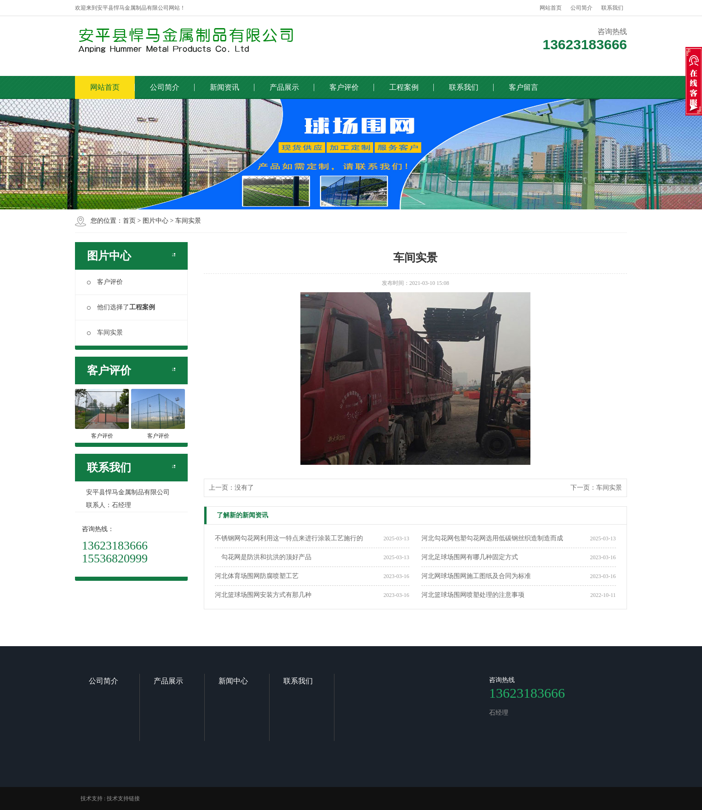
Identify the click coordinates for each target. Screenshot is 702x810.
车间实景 (188, 220)
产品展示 (284, 87)
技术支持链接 (123, 798)
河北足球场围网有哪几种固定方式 (469, 557)
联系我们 (612, 8)
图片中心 (155, 220)
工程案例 (404, 87)
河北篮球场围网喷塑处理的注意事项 (472, 594)
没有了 (244, 487)
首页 (129, 220)
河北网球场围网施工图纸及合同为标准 (476, 576)
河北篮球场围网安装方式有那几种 (263, 594)
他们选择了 (121, 307)
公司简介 (581, 8)
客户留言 (523, 87)
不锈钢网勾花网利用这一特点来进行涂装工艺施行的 (289, 538)
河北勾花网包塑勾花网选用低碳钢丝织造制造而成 (492, 538)
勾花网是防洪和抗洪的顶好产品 (263, 557)
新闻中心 (233, 681)
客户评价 (344, 87)
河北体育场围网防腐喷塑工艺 (257, 576)
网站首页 (551, 8)
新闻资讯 (224, 87)
